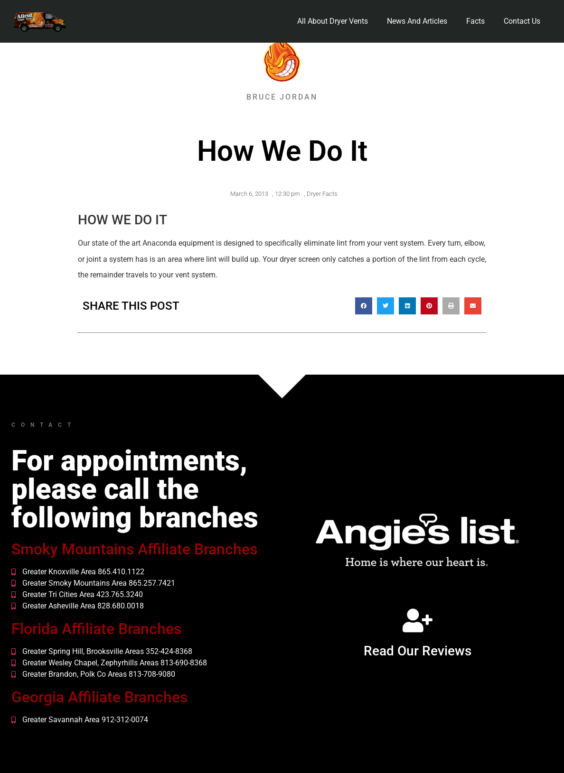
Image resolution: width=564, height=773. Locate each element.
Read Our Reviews (417, 651)
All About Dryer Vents (332, 21)
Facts (475, 21)
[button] (363, 305)
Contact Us (522, 21)
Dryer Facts (322, 193)
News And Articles (417, 21)
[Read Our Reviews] (417, 620)
